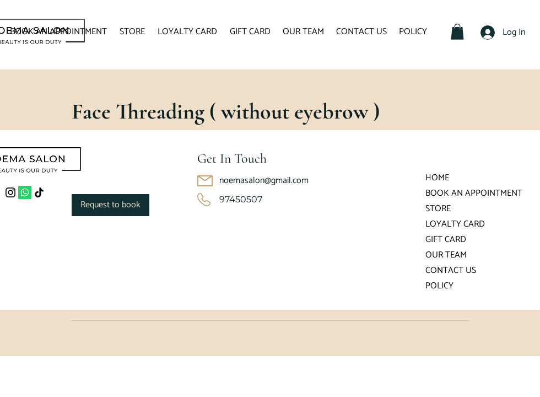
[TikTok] (39, 192)
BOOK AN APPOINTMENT (457, 193)
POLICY (439, 285)
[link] (110, 205)
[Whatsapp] (24, 192)
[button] (457, 32)
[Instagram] (10, 192)
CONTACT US (450, 270)
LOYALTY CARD (455, 224)
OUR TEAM (446, 255)
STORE (438, 208)
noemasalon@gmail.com (264, 180)
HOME (437, 177)
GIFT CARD (445, 239)
